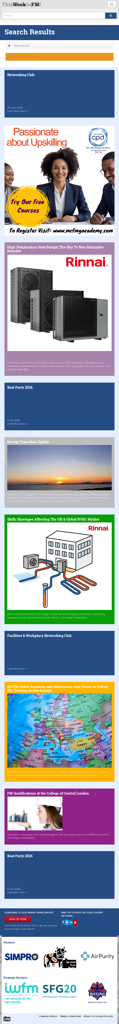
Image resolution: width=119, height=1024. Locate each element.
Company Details (48, 1016)
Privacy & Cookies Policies (98, 1016)
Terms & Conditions (70, 1016)
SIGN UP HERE (18, 919)
